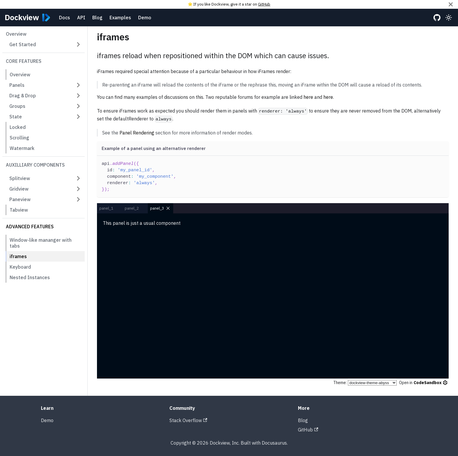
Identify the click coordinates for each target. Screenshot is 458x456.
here (308, 97)
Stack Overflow (188, 420)
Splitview (19, 178)
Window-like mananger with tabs (41, 243)
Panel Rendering (136, 133)
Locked (18, 127)
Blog (97, 17)
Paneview (20, 199)
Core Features (23, 61)
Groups (17, 106)
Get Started (22, 44)
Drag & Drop (22, 96)
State (15, 117)
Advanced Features (30, 226)
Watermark (22, 148)
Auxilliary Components (35, 165)
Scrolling (19, 138)
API (81, 17)
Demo (144, 17)
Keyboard (20, 267)
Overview (16, 34)
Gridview (19, 189)
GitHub (264, 4)
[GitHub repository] (437, 17)
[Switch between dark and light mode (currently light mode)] (448, 17)
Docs (64, 17)
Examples (120, 17)
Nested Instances (30, 277)
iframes (18, 256)
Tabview (19, 210)
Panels (17, 85)
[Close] (450, 4)
